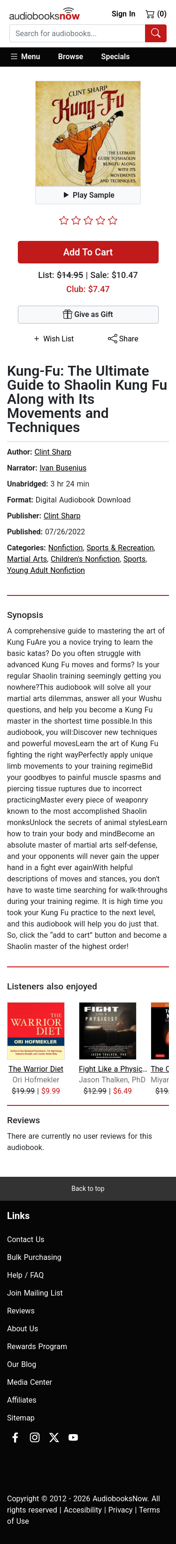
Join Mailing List (35, 1293)
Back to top (87, 1188)
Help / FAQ (25, 1275)
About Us (22, 1328)
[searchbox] (77, 33)
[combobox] (88, 33)
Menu (24, 56)
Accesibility (83, 1509)
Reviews (21, 1310)
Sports (134, 559)
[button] (29, 57)
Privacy (120, 1509)
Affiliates (22, 1400)
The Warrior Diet (35, 1069)
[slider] (88, 220)
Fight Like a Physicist (114, 1069)
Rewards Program (37, 1346)
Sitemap (21, 1417)
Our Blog (21, 1364)
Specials (115, 56)
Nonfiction (65, 547)
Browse (70, 56)
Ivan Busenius (62, 467)
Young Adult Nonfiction (46, 570)
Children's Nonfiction (85, 559)
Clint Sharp (52, 452)
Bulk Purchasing (34, 1257)
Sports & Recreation (120, 547)
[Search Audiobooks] (156, 33)
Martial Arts (27, 559)
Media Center (29, 1382)
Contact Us (26, 1239)
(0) (156, 13)
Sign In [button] (123, 13)
